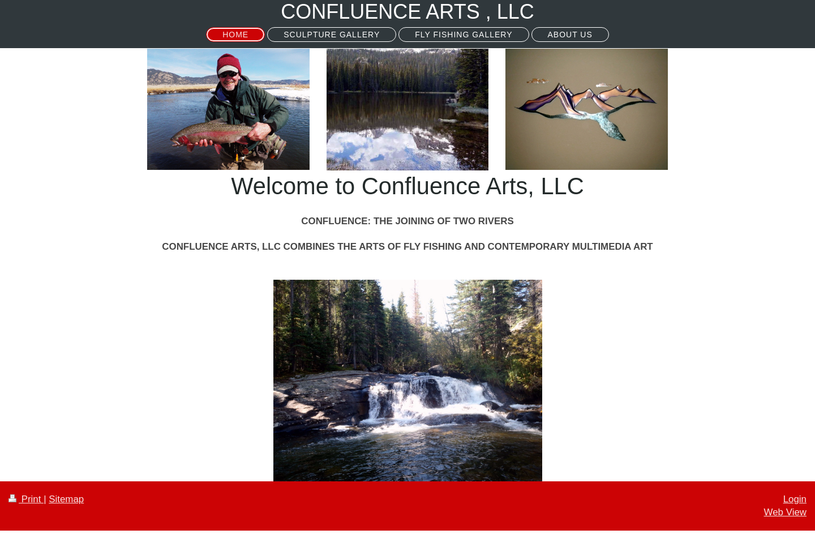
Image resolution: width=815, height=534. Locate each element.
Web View (785, 512)
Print (26, 499)
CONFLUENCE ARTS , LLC (407, 11)
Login (795, 499)
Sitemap (66, 499)
